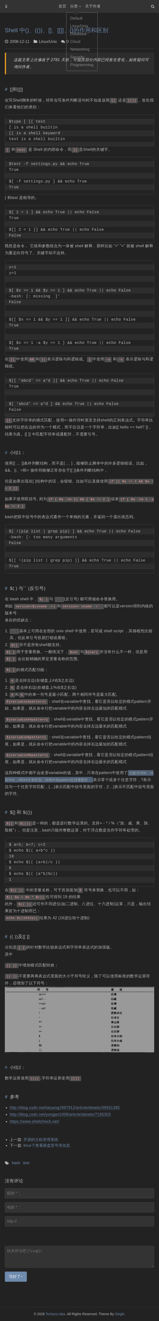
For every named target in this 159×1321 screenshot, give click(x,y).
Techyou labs (55, 1314)
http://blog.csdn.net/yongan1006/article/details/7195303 (60, 1114)
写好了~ (16, 1276)
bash (16, 1163)
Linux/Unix (48, 42)
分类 (74, 6)
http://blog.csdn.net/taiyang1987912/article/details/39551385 (65, 1108)
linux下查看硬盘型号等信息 (46, 1145)
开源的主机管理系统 (40, 1140)
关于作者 (93, 6)
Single (119, 1314)
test (26, 1163)
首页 (62, 6)
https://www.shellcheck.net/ (34, 1121)
